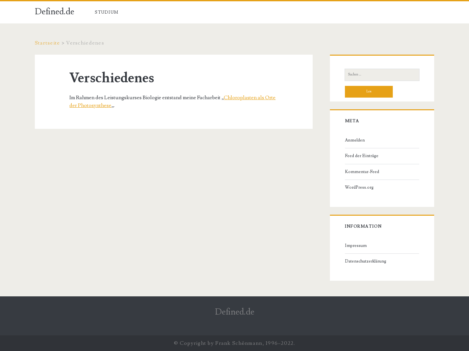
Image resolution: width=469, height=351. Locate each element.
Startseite (47, 43)
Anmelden (355, 140)
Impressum (356, 245)
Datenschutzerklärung (365, 261)
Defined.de (54, 11)
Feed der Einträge (361, 155)
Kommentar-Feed (362, 171)
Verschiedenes (146, 12)
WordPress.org (359, 187)
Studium (107, 12)
